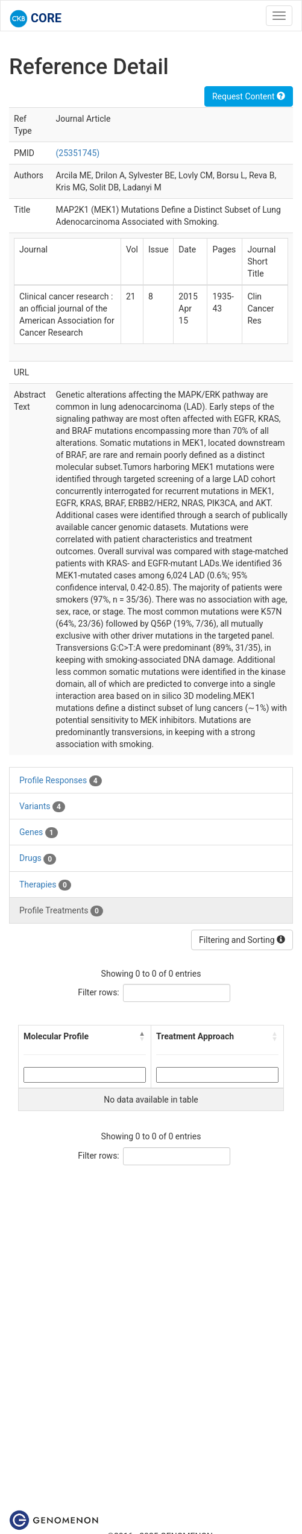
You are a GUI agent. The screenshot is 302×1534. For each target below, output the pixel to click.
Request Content (248, 96)
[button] (142, 1036)
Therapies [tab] (45, 885)
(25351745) (78, 153)
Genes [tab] (38, 832)
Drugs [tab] (37, 858)
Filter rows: (98, 992)
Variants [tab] (42, 806)
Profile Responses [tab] (60, 780)
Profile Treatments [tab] (61, 911)
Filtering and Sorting (242, 940)
